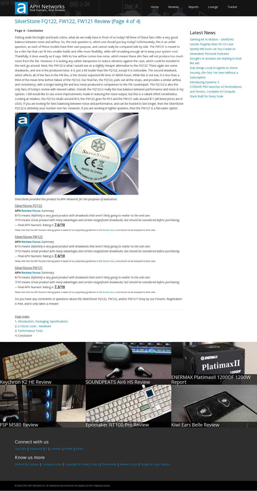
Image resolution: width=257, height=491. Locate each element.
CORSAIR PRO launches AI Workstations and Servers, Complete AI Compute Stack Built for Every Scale (216, 91)
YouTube (20, 449)
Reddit (68, 449)
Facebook (36, 449)
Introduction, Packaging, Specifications (43, 321)
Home (155, 7)
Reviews (173, 7)
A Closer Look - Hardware (34, 326)
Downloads (109, 464)
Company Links (52, 464)
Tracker (232, 7)
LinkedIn (55, 449)
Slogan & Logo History (155, 464)
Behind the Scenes (27, 464)
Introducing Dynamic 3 (204, 82)
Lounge (213, 7)
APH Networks (47, 6)
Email (79, 449)
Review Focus (31, 211)
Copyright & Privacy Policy (82, 464)
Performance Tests (30, 331)
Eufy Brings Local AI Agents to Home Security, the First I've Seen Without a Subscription (214, 72)
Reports (193, 7)
